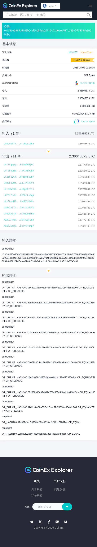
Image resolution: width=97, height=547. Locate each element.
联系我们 (36, 495)
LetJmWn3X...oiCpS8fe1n (19, 189)
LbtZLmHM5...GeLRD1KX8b (19, 201)
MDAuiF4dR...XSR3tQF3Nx (19, 220)
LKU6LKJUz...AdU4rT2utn (19, 183)
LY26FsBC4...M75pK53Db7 (19, 177)
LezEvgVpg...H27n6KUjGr (19, 164)
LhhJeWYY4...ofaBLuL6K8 (19, 144)
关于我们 (36, 489)
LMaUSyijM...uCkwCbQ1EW (19, 214)
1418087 (72, 52)
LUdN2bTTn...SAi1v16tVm (19, 207)
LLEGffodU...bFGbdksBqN (19, 195)
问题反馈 (59, 489)
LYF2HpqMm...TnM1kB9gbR (19, 171)
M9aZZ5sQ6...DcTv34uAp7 (19, 226)
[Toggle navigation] (90, 6)
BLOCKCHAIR (84, 83)
